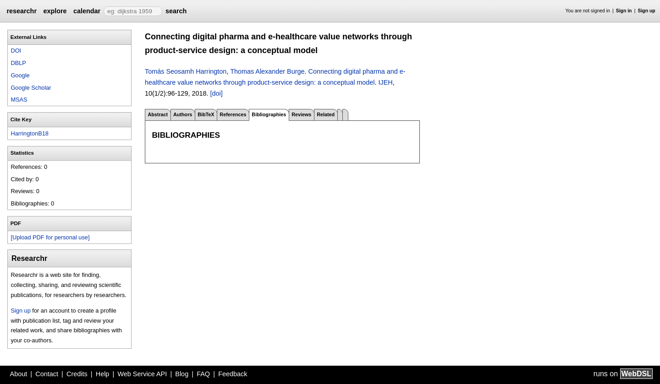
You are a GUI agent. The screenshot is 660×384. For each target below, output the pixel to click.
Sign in (624, 10)
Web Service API (142, 374)
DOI (16, 50)
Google (20, 75)
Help (103, 374)
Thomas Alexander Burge (267, 71)
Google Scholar (31, 87)
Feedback (232, 374)
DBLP (18, 62)
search (176, 11)
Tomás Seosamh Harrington (185, 71)
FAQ (203, 374)
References (233, 114)
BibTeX (206, 114)
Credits (77, 374)
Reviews (301, 114)
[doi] (216, 93)
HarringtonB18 (30, 133)
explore (54, 11)
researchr (21, 11)
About (19, 374)
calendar (86, 11)
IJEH (386, 82)
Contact (46, 374)
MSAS (19, 99)
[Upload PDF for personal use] (50, 237)
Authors (182, 114)
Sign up (646, 10)
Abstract (158, 114)
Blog (181, 374)
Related (326, 114)
